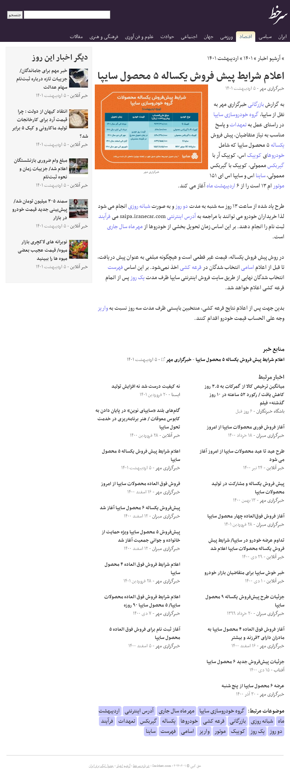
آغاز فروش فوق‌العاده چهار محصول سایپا (245, 516)
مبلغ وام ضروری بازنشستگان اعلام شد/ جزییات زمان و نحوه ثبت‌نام (40, 169)
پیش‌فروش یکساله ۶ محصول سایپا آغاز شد (140, 508)
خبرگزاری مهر (176, 360)
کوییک (254, 155)
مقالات (76, 36)
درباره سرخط (141, 766)
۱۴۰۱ (248, 58)
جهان (208, 36)
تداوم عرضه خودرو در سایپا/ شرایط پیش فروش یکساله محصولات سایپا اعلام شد (246, 544)
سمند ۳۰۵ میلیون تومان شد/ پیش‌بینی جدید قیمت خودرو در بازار (39, 209)
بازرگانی (256, 104)
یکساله (277, 145)
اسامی (247, 267)
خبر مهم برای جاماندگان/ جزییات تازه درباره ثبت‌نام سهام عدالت (41, 79)
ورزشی (226, 36)
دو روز (181, 206)
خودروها (275, 155)
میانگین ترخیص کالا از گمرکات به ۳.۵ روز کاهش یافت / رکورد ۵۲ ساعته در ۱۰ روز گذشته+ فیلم (244, 394)
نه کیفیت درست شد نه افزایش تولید (145, 386)
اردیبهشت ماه (221, 186)
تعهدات (238, 125)
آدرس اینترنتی (181, 216)
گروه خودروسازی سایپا (236, 115)
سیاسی (265, 36)
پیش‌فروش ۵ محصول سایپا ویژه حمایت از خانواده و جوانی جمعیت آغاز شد (141, 536)
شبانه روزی (139, 206)
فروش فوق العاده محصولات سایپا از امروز (140, 484)
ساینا (260, 176)
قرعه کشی (191, 267)
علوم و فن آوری (139, 36)
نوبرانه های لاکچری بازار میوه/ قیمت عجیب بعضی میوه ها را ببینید (42, 250)
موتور (278, 186)
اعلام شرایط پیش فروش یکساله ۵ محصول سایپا (240, 360)
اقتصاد (245, 36)
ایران (282, 36)
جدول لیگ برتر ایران (101, 766)
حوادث (167, 36)
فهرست (115, 267)
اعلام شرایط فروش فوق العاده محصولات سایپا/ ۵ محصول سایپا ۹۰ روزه (142, 601)
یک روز (137, 278)
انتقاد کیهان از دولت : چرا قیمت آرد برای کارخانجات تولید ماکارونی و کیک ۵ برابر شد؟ (50, 124)
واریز (103, 308)
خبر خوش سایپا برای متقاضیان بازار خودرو (244, 573)
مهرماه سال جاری (125, 227)
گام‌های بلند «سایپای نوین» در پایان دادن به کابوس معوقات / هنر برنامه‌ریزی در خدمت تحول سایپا (138, 419)
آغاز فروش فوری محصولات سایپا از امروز (245, 427)
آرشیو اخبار (269, 58)
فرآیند (104, 216)
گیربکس (275, 165)
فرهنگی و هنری (103, 36)
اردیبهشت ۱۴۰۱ (223, 58)
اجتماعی (189, 36)
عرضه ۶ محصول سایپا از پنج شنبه (253, 686)
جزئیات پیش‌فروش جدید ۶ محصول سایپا (245, 662)
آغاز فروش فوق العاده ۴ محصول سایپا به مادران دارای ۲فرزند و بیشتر (246, 633)
